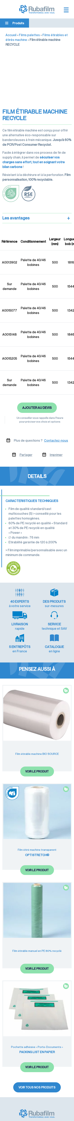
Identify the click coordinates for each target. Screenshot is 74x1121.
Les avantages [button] (36, 218)
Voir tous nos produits (37, 1087)
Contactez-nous (56, 440)
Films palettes (29, 35)
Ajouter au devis (37, 408)
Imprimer (56, 455)
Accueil (11, 35)
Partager (26, 455)
